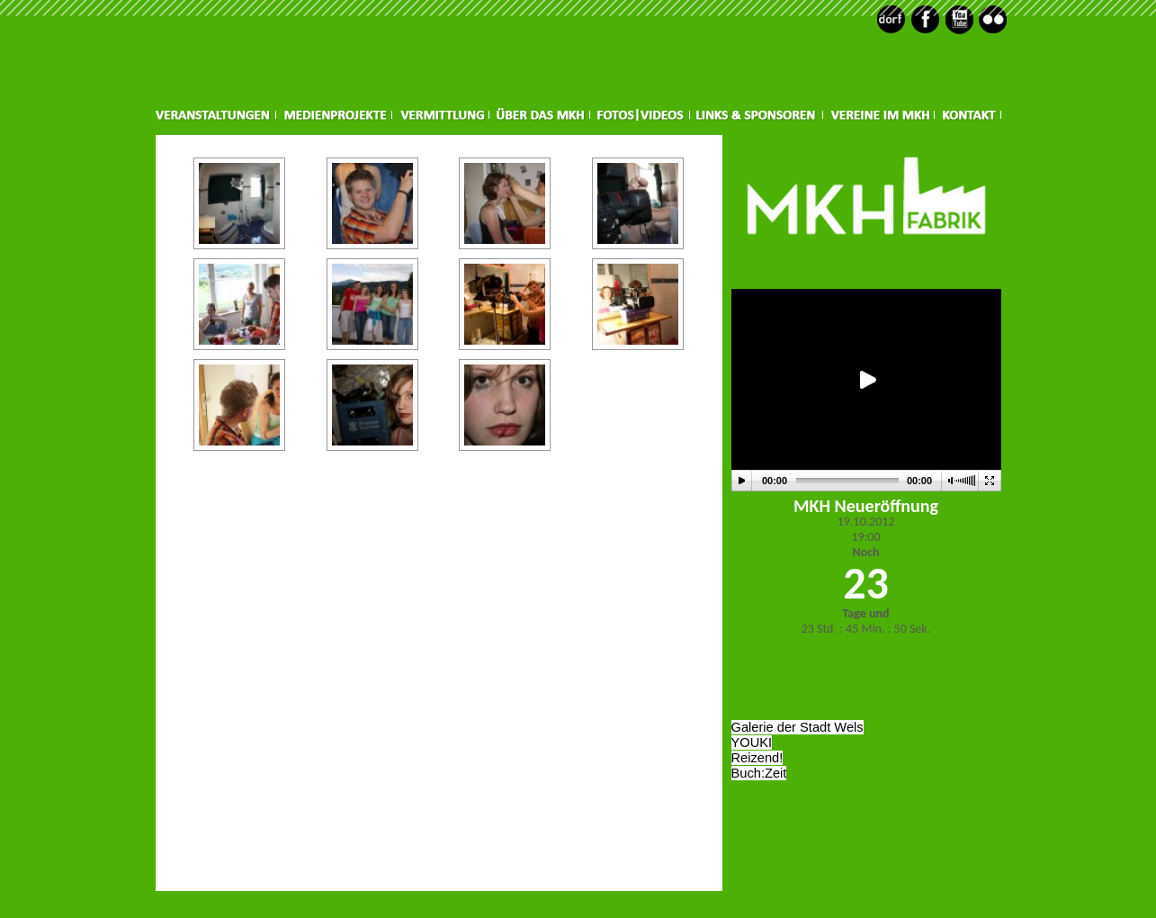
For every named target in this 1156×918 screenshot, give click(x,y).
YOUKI (752, 742)
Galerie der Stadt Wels (797, 727)
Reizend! (757, 758)
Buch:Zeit (759, 773)
